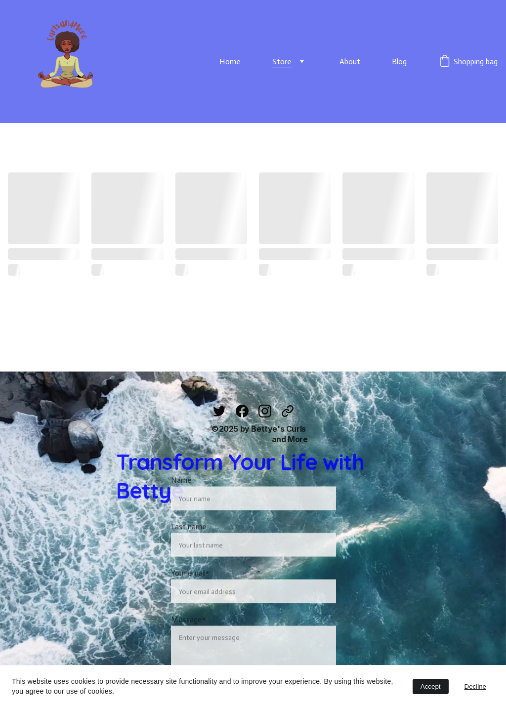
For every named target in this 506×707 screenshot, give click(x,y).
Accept (431, 686)
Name (181, 496)
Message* (188, 635)
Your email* (190, 589)
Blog (399, 61)
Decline (475, 686)
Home (230, 61)
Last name (189, 542)
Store (282, 61)
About (349, 61)
